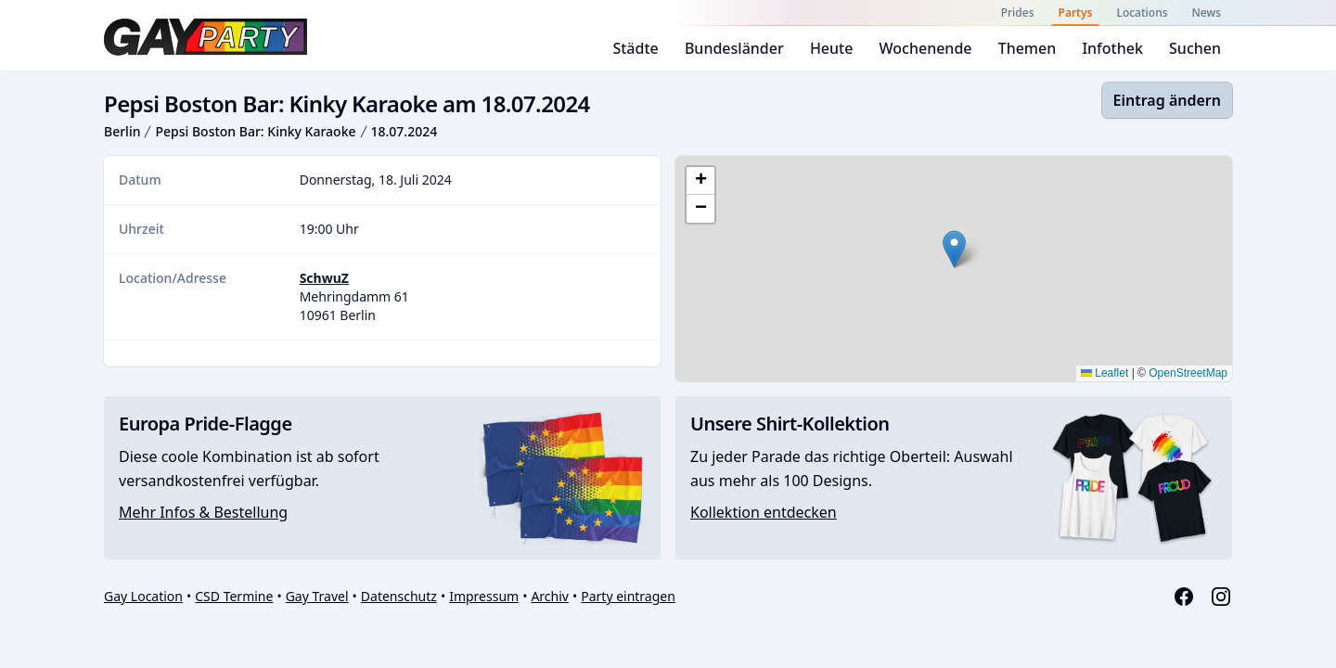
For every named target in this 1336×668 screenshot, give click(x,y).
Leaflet (1104, 372)
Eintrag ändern (1167, 100)
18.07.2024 (404, 131)
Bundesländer (734, 48)
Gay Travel (317, 596)
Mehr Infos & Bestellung (203, 512)
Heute (832, 48)
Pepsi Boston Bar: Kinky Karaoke (255, 131)
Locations (1141, 12)
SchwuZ (324, 278)
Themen (1027, 48)
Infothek (1112, 48)
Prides (1017, 12)
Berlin (122, 131)
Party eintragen (628, 596)
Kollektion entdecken (763, 512)
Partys (1076, 12)
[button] (954, 249)
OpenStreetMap (1188, 372)
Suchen (1195, 48)
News (1206, 12)
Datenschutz (399, 596)
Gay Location (143, 596)
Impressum (484, 596)
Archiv (550, 596)
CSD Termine (234, 596)
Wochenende (926, 48)
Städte (635, 48)
